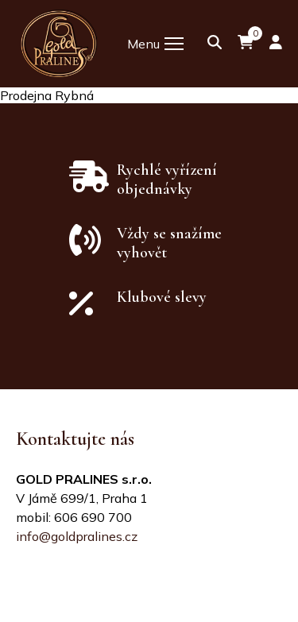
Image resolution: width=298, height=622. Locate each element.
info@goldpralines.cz (76, 536)
